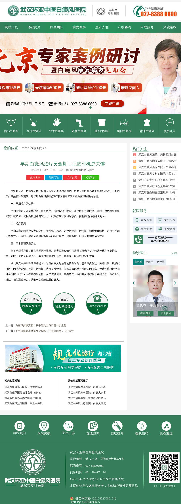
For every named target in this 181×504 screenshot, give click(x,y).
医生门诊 (68, 428)
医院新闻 (36, 148)
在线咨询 (124, 27)
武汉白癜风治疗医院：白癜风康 (157, 160)
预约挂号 (169, 220)
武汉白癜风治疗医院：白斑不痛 (157, 167)
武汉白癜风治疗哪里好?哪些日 (156, 198)
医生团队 (56, 27)
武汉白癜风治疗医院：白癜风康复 (87, 403)
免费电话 (54, 177)
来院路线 (169, 27)
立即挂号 (72, 177)
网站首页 (11, 27)
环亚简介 (34, 27)
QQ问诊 (90, 177)
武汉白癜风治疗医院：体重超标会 (24, 387)
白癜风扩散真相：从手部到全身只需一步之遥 (41, 325)
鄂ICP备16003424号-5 (85, 502)
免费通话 (146, 229)
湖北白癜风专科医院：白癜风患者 (87, 387)
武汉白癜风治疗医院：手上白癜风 (24, 403)
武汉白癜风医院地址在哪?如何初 (23, 392)
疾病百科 (79, 27)
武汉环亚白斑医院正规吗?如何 (156, 192)
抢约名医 (35, 177)
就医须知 (19, 428)
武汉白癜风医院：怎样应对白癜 (157, 154)
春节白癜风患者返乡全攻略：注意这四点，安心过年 (45, 331)
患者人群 (101, 27)
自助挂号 (147, 27)
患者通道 (166, 428)
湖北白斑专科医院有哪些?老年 (156, 179)
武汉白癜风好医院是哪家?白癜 (156, 186)
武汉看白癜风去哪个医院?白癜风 (23, 398)
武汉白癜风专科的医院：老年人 (157, 173)
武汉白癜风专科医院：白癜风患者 (87, 392)
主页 (25, 148)
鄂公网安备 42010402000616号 (95, 498)
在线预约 (141, 428)
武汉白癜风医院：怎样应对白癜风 (87, 398)
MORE (174, 253)
